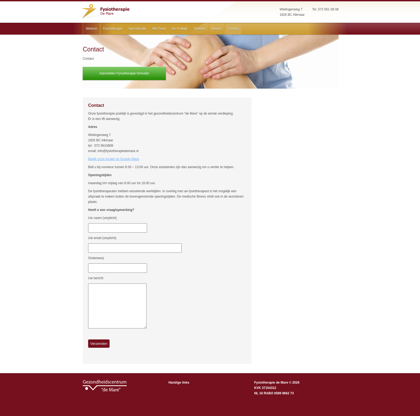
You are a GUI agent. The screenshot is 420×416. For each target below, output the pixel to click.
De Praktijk (180, 29)
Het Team (159, 29)
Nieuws (216, 29)
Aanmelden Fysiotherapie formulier (124, 73)
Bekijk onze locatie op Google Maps (113, 159)
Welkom (91, 29)
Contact (233, 29)
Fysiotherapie (112, 29)
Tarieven (199, 29)
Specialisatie (137, 29)
